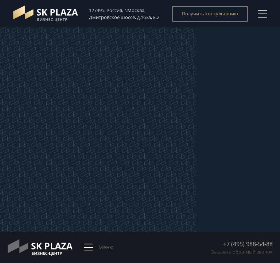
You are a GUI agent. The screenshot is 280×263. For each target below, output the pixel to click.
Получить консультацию (210, 13)
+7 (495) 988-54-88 (248, 244)
